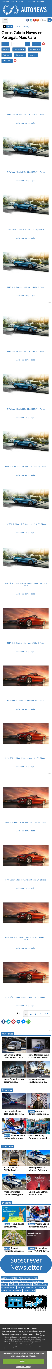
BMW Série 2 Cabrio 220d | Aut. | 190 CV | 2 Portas (25, 351)
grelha (9, 26)
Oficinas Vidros (8, 1287)
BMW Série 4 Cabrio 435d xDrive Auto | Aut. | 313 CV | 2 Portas (25, 938)
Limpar (5, 44)
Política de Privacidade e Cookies (23, 1328)
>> (46, 1014)
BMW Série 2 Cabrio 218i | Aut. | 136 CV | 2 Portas (25, 230)
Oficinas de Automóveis (20, 1284)
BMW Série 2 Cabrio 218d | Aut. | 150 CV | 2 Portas (25, 114)
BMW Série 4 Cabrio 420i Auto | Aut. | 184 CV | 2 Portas (25, 758)
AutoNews (7, 1033)
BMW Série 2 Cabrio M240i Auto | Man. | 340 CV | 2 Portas (25, 524)
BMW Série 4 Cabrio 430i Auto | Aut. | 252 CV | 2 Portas (25, 880)
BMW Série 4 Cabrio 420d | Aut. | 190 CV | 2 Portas (25, 643)
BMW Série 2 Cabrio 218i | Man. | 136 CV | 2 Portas (25, 287)
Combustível (19, 49)
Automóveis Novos (28, 1277)
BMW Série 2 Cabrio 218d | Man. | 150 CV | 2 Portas (26, 172)
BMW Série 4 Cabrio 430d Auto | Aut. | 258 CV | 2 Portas (25, 822)
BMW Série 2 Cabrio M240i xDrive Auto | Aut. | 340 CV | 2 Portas (26, 584)
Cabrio (37, 44)
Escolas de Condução (36, 1287)
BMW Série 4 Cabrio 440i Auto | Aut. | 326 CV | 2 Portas (25, 997)
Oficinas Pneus (40, 1284)
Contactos (6, 1328)
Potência (7, 55)
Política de (23, 1366)
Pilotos (20, 1287)
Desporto (7, 1090)
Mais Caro (7, 61)
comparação (26, 26)
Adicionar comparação (25, 123)
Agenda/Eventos (9, 1277)
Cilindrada (20, 55)
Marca (6, 49)
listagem (17, 26)
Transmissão (34, 49)
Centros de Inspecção (11, 1290)
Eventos (6, 1202)
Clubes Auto (29, 1290)
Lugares (33, 55)
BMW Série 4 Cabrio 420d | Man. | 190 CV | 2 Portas (26, 700)
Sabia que (7, 1146)
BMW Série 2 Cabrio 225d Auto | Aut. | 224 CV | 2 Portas (25, 466)
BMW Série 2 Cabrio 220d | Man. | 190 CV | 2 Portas (26, 409)
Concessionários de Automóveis (16, 1281)
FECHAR (23, 1361)
